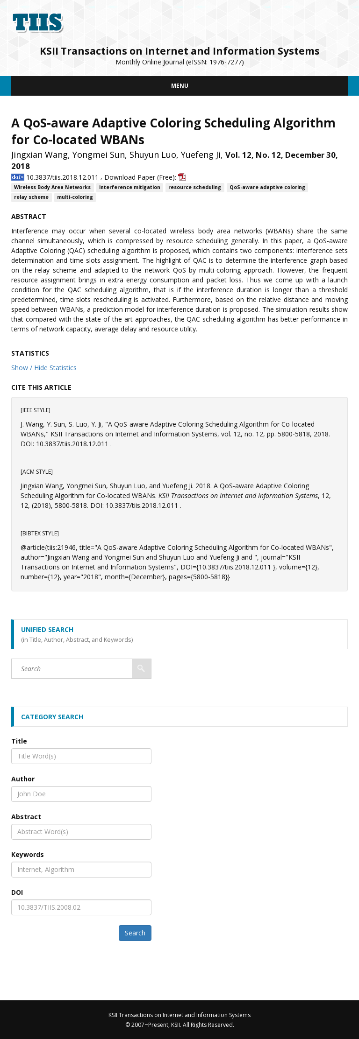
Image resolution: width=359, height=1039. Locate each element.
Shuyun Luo (152, 154)
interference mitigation (129, 187)
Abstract (26, 816)
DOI (17, 892)
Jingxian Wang (39, 154)
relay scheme (31, 197)
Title (19, 741)
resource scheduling (194, 187)
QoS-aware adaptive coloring (267, 187)
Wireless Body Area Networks (52, 187)
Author (23, 778)
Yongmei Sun (98, 154)
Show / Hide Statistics (44, 367)
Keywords (27, 854)
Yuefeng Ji (201, 154)
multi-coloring (75, 197)
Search (135, 932)
